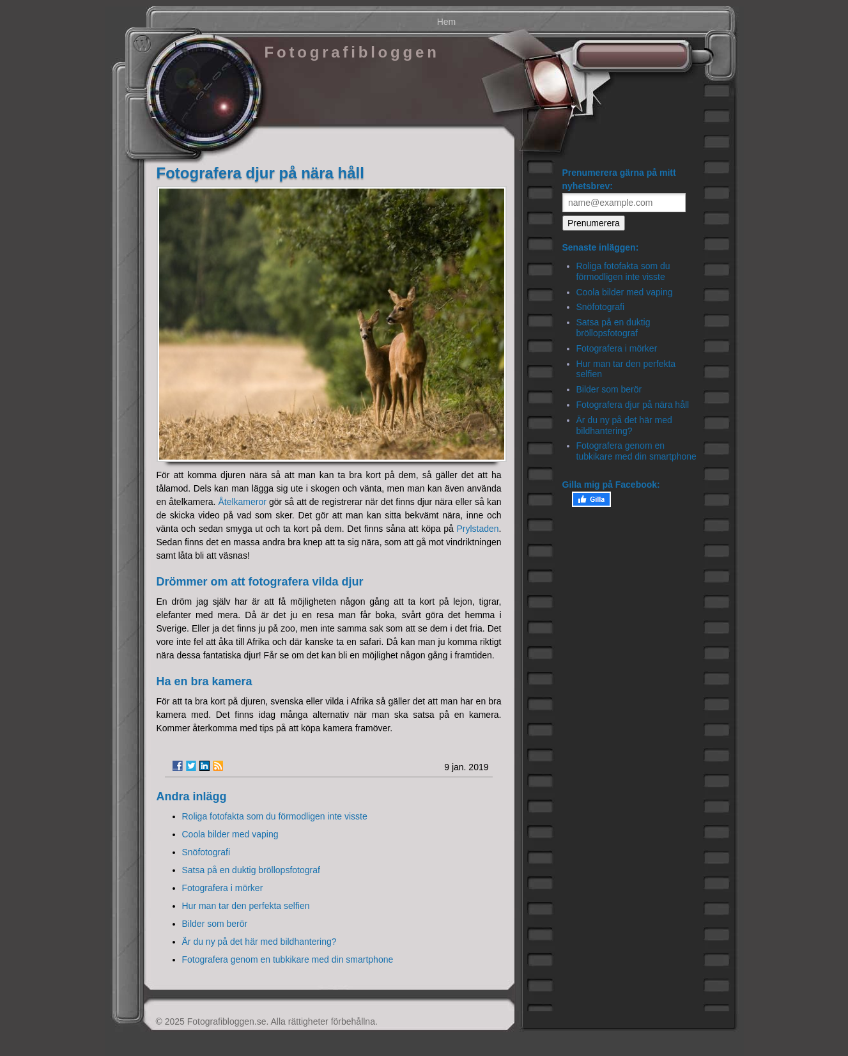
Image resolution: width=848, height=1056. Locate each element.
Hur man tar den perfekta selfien (246, 906)
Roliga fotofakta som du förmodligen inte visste (274, 816)
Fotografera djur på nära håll (633, 405)
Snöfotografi (206, 852)
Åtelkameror (242, 502)
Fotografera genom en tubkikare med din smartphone (288, 959)
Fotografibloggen (352, 52)
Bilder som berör (215, 924)
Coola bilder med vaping (230, 834)
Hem (446, 22)
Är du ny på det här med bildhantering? (259, 941)
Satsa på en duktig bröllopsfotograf (251, 870)
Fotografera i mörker (222, 888)
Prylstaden (477, 529)
